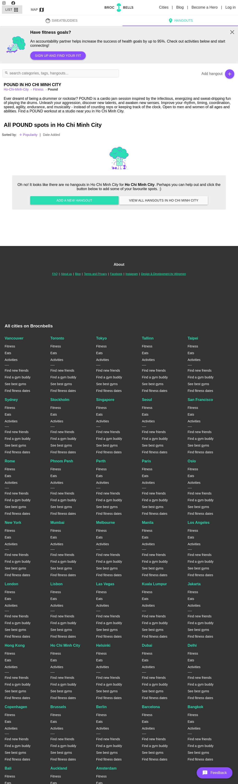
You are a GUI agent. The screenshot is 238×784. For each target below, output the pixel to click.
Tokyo (101, 338)
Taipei (193, 338)
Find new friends (17, 370)
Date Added (51, 135)
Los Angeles (199, 523)
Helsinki (103, 645)
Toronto (57, 338)
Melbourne (105, 523)
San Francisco (200, 400)
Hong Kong (15, 645)
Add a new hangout (74, 200)
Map (37, 9)
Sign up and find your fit (58, 55)
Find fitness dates (17, 391)
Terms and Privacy (95, 274)
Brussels (58, 707)
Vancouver (14, 338)
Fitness (38, 89)
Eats (8, 353)
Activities (11, 360)
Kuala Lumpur (154, 584)
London (11, 584)
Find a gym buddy (17, 377)
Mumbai (57, 523)
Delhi (192, 645)
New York (13, 523)
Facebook (116, 274)
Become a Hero (205, 7)
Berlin (101, 707)
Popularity (28, 135)
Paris (146, 461)
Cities (164, 7)
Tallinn (147, 338)
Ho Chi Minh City (65, 645)
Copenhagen (16, 707)
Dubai (147, 645)
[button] (214, 772)
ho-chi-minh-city (17, 89)
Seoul (147, 400)
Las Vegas (105, 584)
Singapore (105, 400)
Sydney (11, 400)
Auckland (58, 768)
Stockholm (59, 400)
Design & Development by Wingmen (163, 274)
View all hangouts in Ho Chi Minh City (163, 200)
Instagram (132, 274)
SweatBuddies (61, 20)
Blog (180, 7)
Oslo (192, 461)
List (12, 9)
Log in (230, 7)
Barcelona (151, 707)
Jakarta (194, 584)
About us (66, 274)
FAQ (55, 274)
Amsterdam (106, 768)
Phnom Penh (61, 461)
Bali (8, 768)
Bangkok (195, 707)
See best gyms (15, 384)
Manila (147, 523)
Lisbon (56, 584)
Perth (101, 461)
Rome (10, 461)
